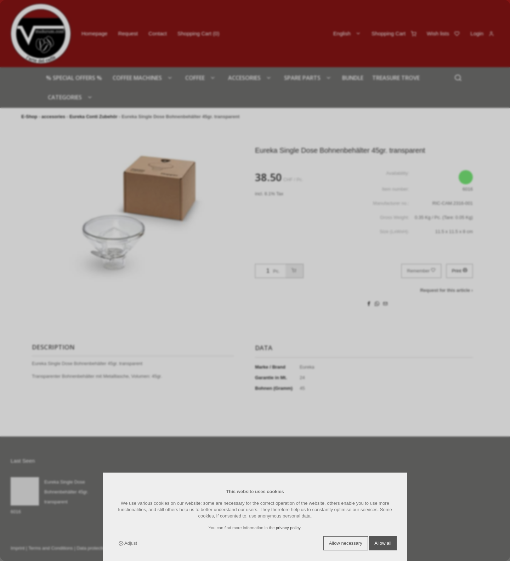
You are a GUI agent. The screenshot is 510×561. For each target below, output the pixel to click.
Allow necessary (345, 543)
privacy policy (288, 527)
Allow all (382, 543)
